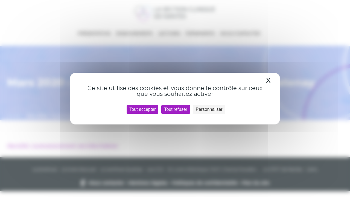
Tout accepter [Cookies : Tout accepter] (142, 109)
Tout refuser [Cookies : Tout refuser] (175, 109)
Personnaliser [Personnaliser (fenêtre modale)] (209, 109)
